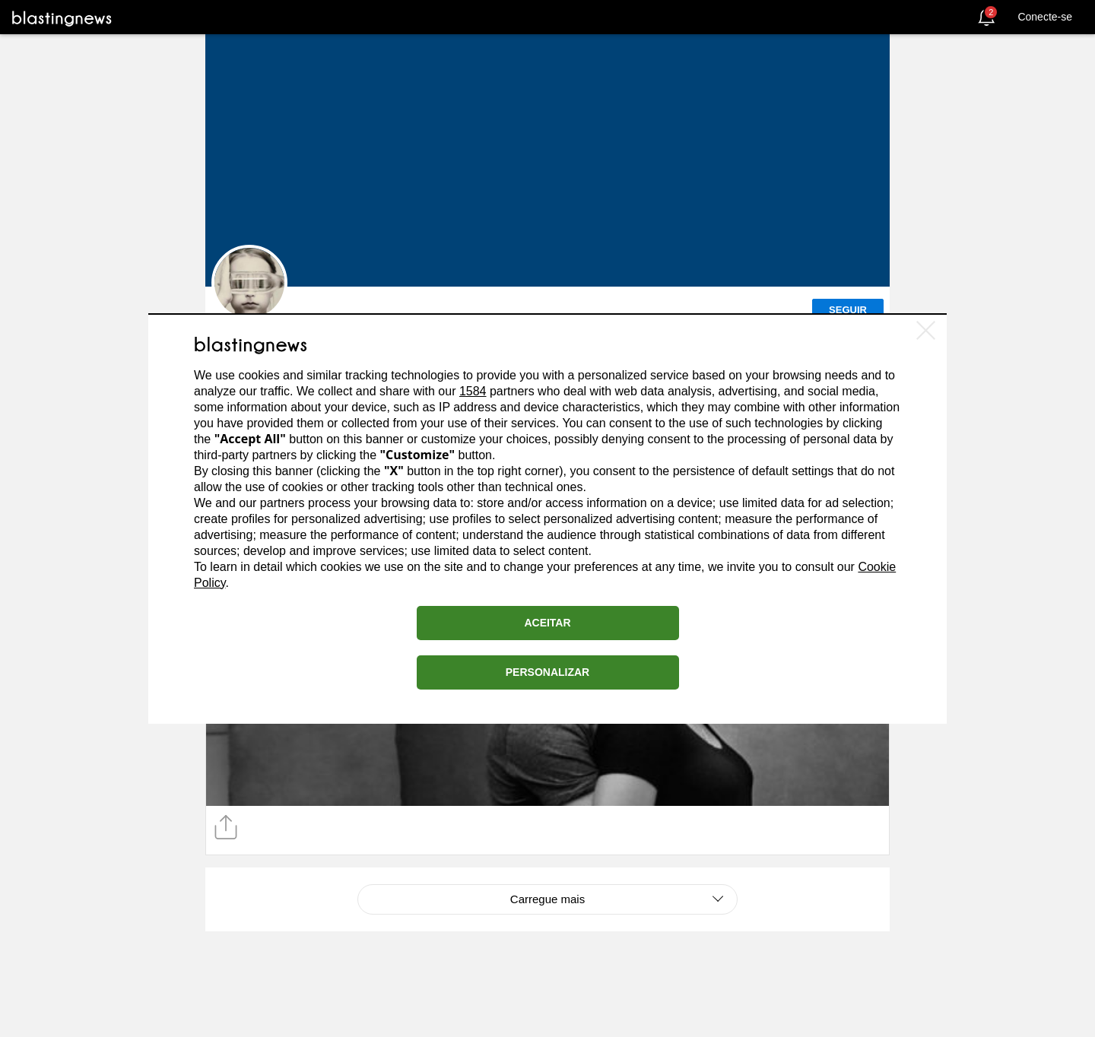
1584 (473, 391)
